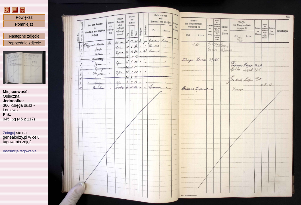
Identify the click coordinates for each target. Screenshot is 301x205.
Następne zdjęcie (24, 36)
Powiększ (24, 17)
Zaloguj (9, 133)
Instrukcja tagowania (20, 151)
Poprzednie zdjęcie (24, 43)
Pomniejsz (24, 24)
